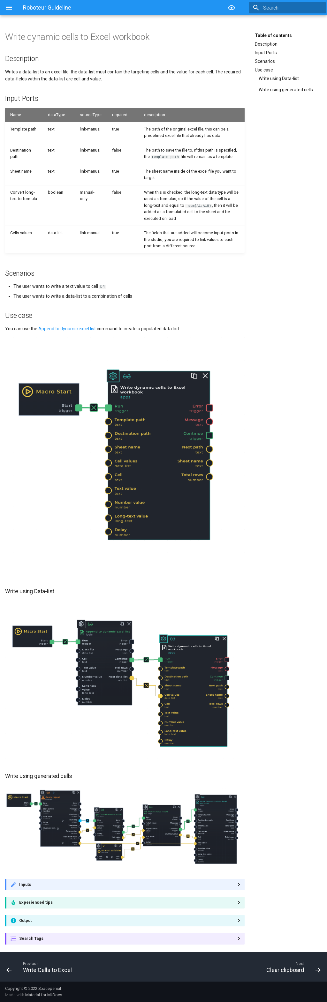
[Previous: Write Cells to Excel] (82, 966)
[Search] (288, 7)
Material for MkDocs (43, 994)
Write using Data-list (279, 78)
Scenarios (265, 61)
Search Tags (31, 938)
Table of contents (273, 35)
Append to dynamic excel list (67, 328)
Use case (264, 69)
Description (266, 44)
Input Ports (266, 52)
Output (25, 920)
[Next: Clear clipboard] (245, 966)
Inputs (25, 884)
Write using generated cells (286, 89)
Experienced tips (36, 902)
